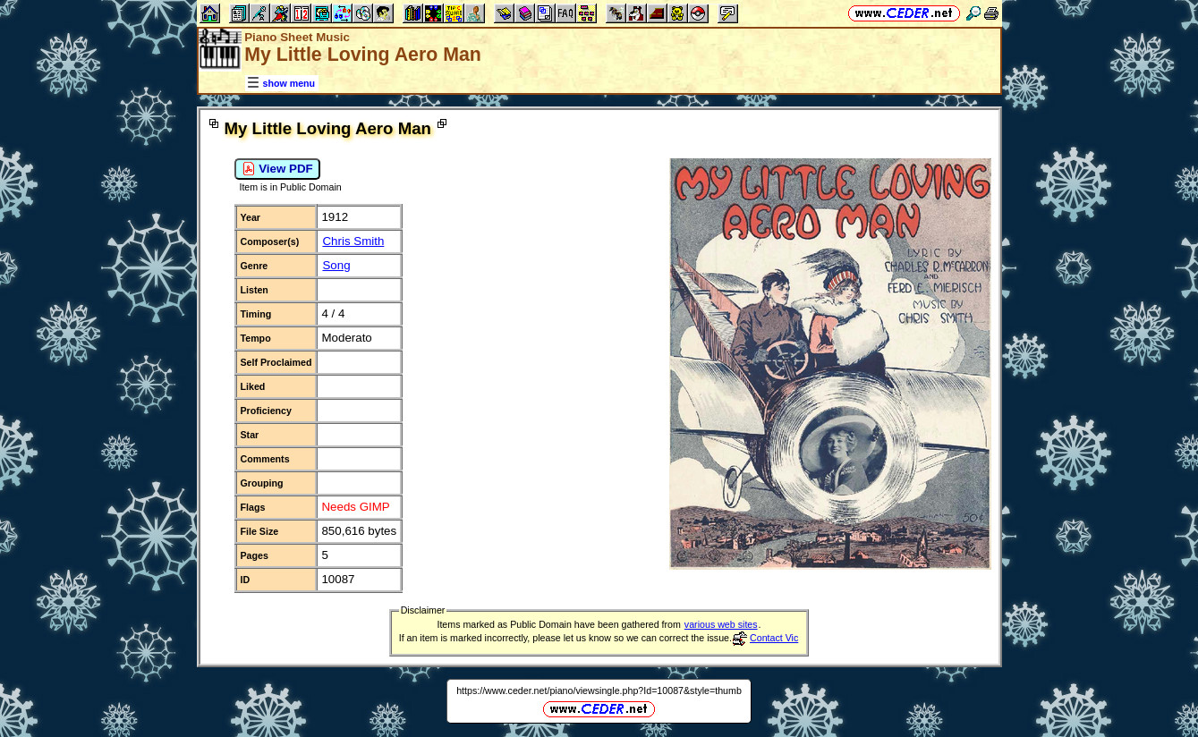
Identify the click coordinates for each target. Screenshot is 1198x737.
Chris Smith (353, 241)
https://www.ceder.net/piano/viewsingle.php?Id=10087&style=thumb (599, 690)
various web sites (721, 624)
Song (336, 265)
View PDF (277, 169)
